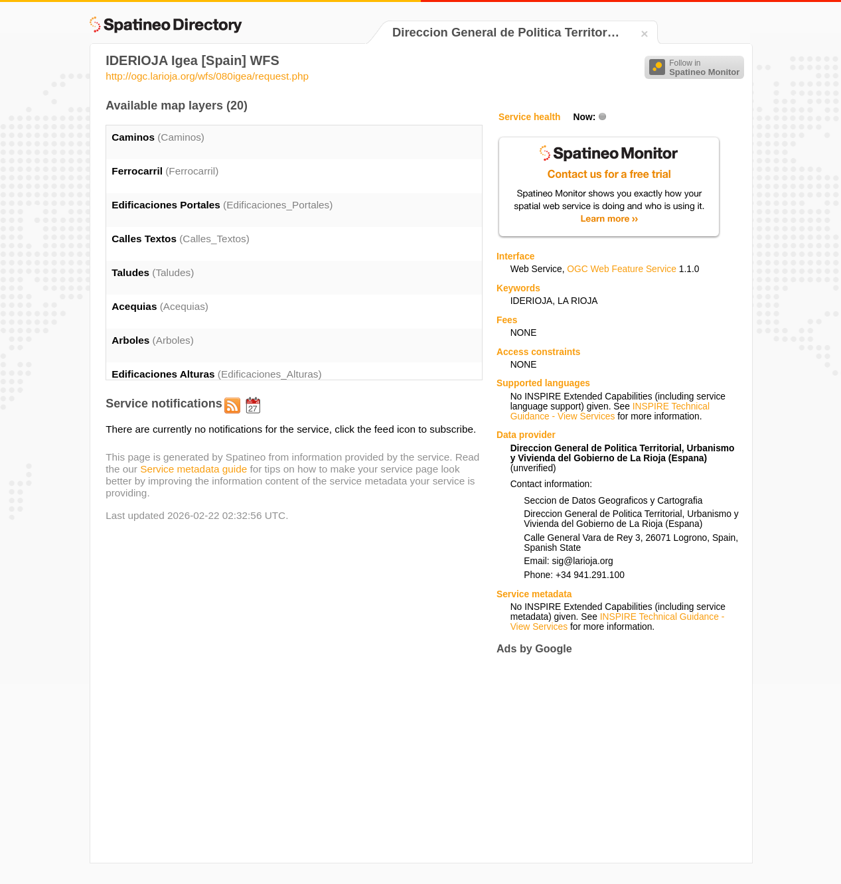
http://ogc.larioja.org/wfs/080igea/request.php (207, 76)
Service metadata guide (193, 469)
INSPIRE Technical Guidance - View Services (610, 411)
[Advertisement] (608, 758)
